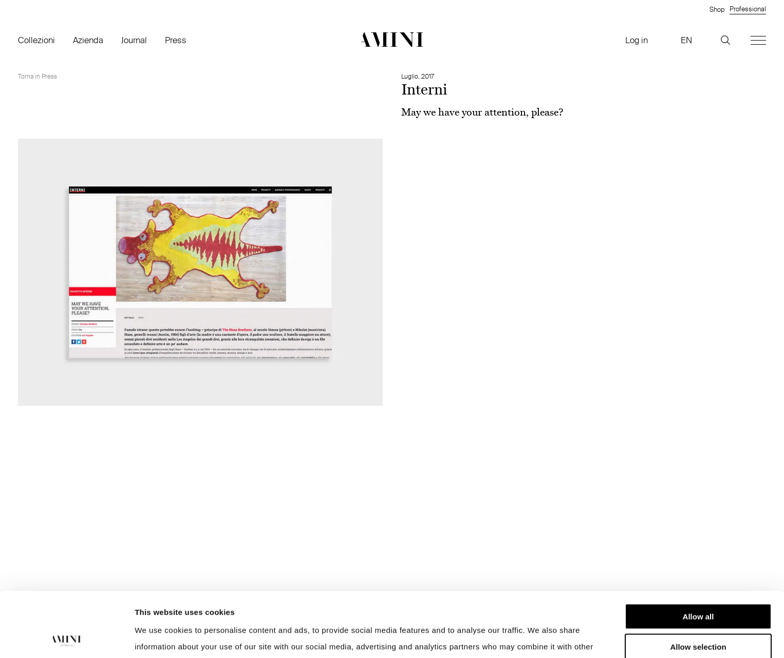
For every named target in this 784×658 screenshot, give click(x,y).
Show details (539, 637)
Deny (698, 615)
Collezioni (36, 39)
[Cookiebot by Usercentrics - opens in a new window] (66, 638)
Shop (717, 9)
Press (175, 39)
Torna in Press (37, 76)
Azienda (88, 39)
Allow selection (698, 585)
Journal (134, 39)
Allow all (698, 555)
